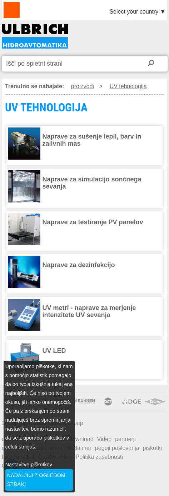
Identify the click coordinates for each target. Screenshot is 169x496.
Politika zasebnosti (99, 457)
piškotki (152, 448)
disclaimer (78, 448)
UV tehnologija (128, 86)
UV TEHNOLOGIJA (35, 36)
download (81, 439)
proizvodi (82, 86)
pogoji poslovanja (117, 448)
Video (104, 439)
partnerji (125, 439)
